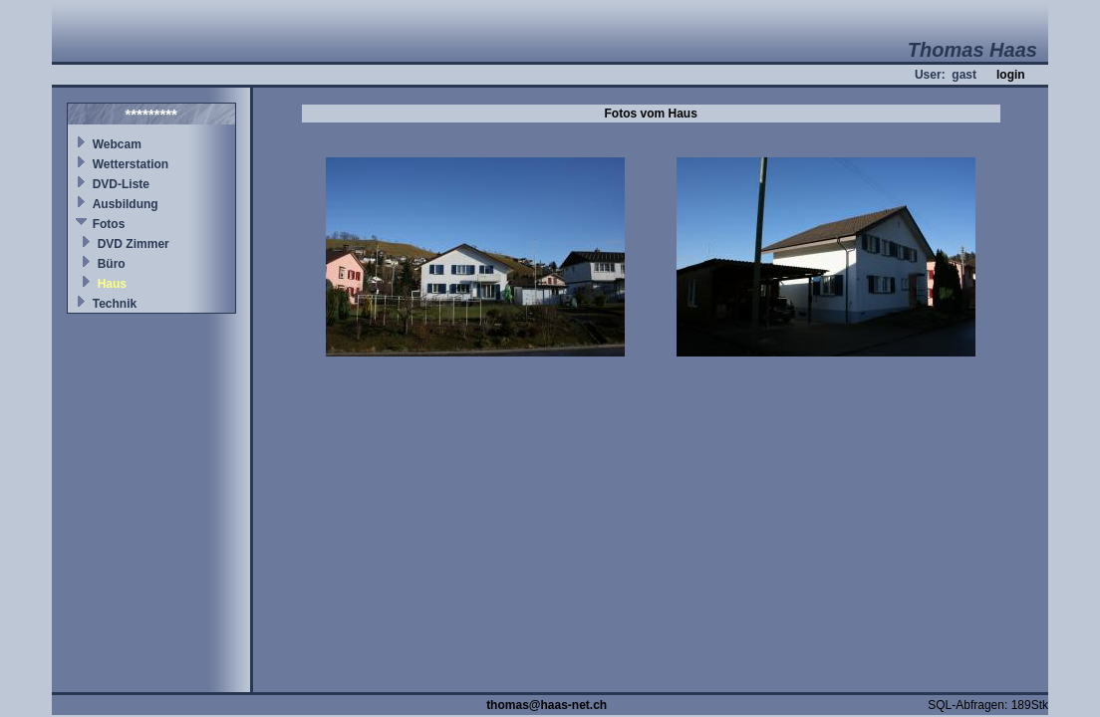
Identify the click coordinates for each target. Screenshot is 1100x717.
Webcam (117, 144)
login (1010, 75)
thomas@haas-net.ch (546, 705)
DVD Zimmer (133, 244)
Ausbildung (125, 204)
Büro (112, 264)
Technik (115, 304)
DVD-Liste (121, 184)
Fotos (109, 224)
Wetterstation (130, 164)
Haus (112, 284)
